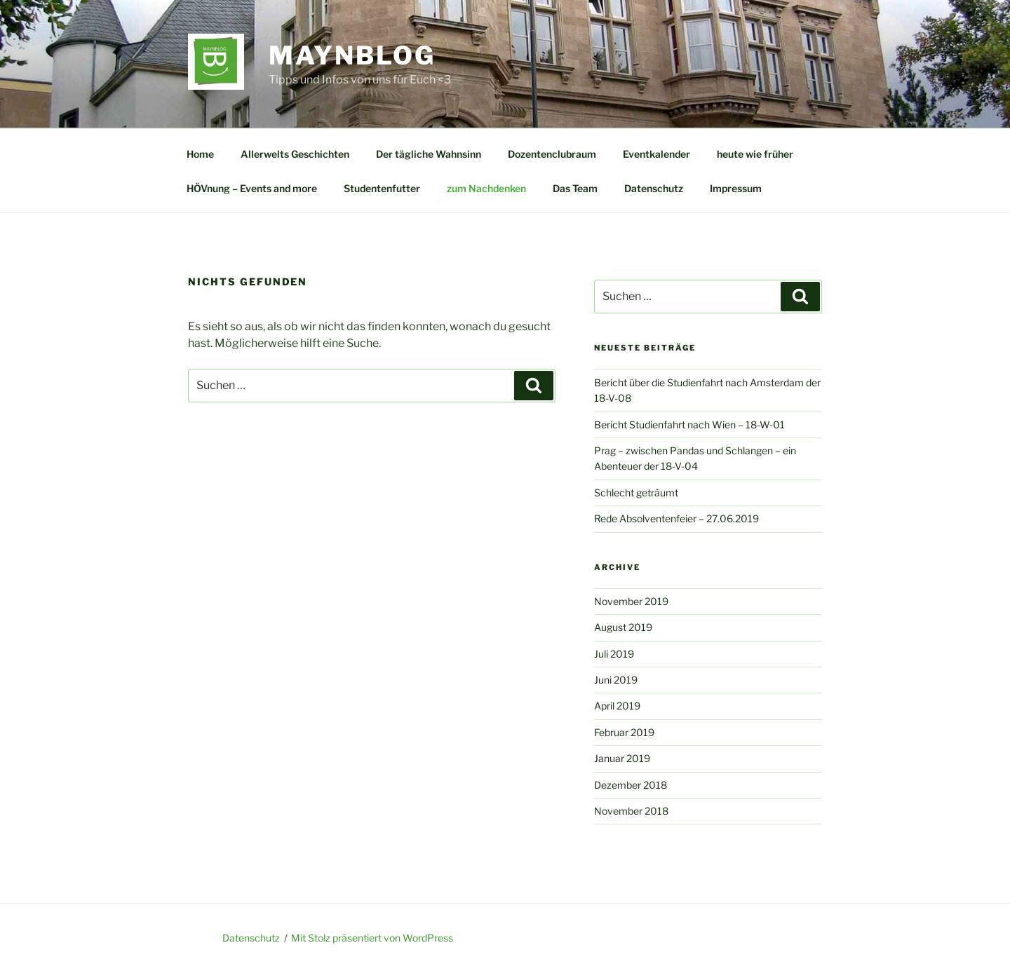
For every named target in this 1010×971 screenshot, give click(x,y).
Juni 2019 (616, 680)
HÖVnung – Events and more (252, 188)
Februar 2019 (624, 732)
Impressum (736, 188)
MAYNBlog (352, 55)
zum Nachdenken (486, 188)
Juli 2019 (614, 654)
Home (200, 154)
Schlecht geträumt (636, 492)
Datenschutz (653, 188)
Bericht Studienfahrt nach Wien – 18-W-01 (689, 424)
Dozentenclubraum (552, 154)
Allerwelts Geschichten (295, 154)
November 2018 (631, 811)
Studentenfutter (382, 188)
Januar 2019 (622, 758)
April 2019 (617, 706)
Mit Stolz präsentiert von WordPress (372, 938)
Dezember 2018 (630, 785)
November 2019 (631, 601)
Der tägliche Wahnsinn (428, 154)
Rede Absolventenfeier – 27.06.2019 (676, 518)
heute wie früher (755, 154)
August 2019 (623, 627)
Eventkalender (656, 154)
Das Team (575, 188)
